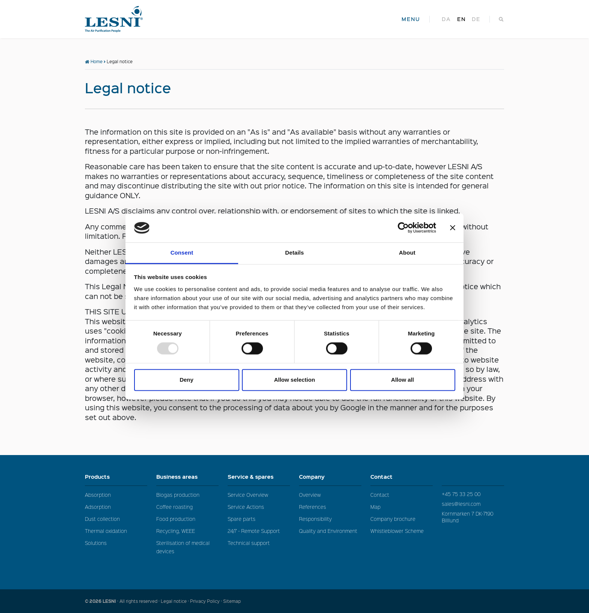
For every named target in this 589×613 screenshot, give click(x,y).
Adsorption (98, 507)
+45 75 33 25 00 (461, 494)
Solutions (96, 543)
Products (116, 476)
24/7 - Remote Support (254, 531)
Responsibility (315, 519)
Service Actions (246, 507)
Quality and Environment (328, 531)
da (446, 19)
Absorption (98, 495)
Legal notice (174, 601)
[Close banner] (452, 228)
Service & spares (259, 476)
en (461, 19)
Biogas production (177, 495)
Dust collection (102, 519)
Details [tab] (294, 252)
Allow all (402, 379)
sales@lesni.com (461, 504)
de (476, 19)
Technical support (249, 543)
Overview (310, 495)
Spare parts (241, 519)
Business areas (187, 476)
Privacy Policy (205, 601)
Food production (175, 519)
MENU (411, 19)
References (312, 507)
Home (94, 61)
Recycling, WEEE (175, 531)
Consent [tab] (182, 252)
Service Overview (248, 495)
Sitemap (232, 601)
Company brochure (392, 519)
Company (330, 476)
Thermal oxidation (106, 531)
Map (375, 507)
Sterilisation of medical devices (183, 547)
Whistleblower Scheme (397, 531)
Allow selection (294, 379)
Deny (186, 379)
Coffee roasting (174, 507)
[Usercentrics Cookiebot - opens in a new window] (403, 228)
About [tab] (407, 252)
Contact (401, 476)
